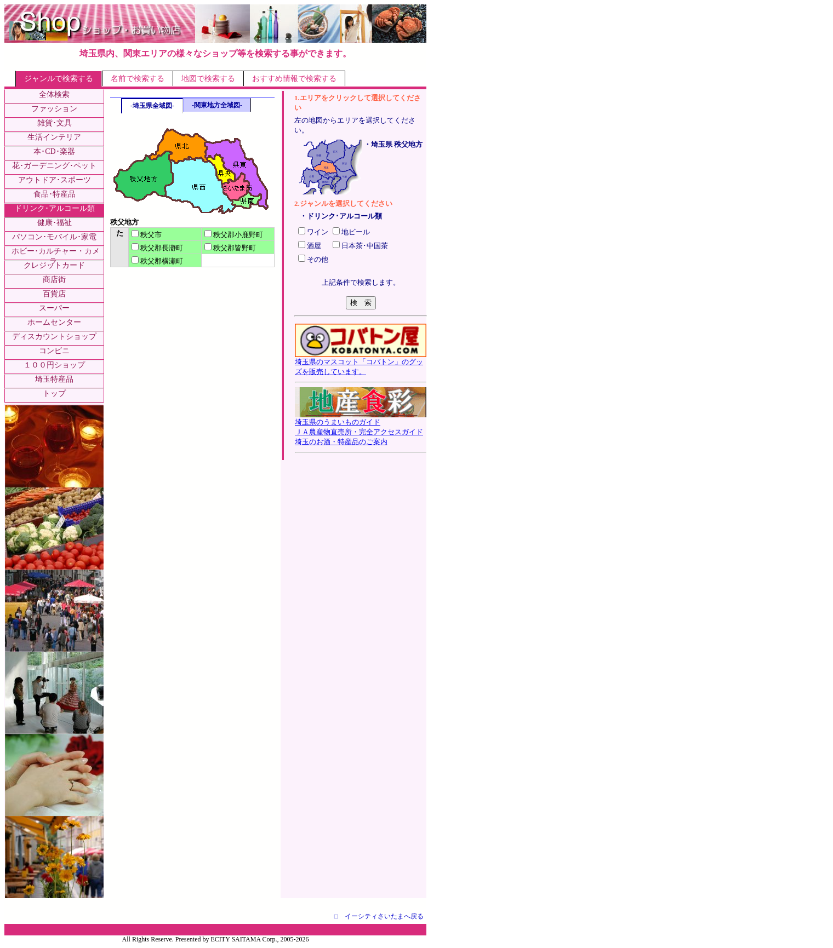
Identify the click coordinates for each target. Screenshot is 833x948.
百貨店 (54, 294)
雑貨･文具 (54, 123)
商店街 (54, 279)
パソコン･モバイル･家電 (54, 237)
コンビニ (54, 351)
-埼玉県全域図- (152, 106)
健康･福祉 (54, 223)
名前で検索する (137, 78)
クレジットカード (54, 265)
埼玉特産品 (54, 379)
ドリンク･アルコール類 (54, 208)
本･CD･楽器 (54, 151)
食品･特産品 (54, 194)
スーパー (54, 308)
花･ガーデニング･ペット (54, 166)
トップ (54, 393)
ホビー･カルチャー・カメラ (56, 256)
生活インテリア (54, 137)
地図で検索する (208, 78)
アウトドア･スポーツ (54, 180)
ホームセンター (54, 322)
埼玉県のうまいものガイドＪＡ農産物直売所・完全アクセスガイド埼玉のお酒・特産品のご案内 (360, 428)
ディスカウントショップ (54, 336)
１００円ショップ (54, 365)
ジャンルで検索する (58, 78)
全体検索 (54, 94)
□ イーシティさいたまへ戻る (379, 916)
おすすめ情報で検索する (294, 78)
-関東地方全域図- (217, 105)
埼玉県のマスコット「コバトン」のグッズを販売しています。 (360, 363)
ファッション (54, 109)
